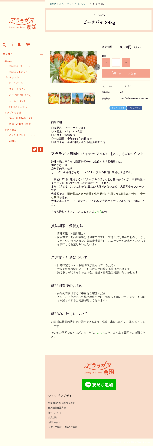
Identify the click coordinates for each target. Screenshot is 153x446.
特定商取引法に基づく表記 (61, 403)
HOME (53, 4)
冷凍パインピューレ (19, 66)
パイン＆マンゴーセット (22, 135)
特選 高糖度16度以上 (21, 124)
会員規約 (52, 417)
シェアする (134, 108)
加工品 (8, 61)
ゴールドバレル (17, 101)
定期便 (12, 141)
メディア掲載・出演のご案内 (62, 427)
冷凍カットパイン (18, 72)
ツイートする (118, 108)
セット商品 (10, 130)
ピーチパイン (16, 83)
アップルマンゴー (14, 113)
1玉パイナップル (18, 107)
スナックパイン (17, 89)
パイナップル (11, 78)
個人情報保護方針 (57, 407)
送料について (55, 412)
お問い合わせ (55, 422)
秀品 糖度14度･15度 (20, 118)
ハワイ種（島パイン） (21, 95)
